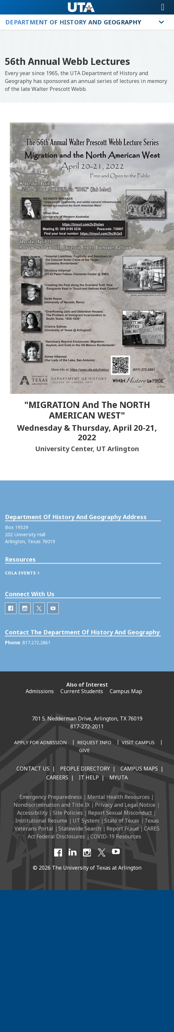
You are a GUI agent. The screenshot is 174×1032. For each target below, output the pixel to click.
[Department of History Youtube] (53, 619)
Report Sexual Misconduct (120, 812)
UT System (86, 820)
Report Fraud (122, 828)
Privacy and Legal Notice (125, 804)
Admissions (40, 691)
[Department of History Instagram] (25, 619)
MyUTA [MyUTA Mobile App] (118, 777)
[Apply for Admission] (40, 743)
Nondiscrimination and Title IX (51, 804)
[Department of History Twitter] (39, 619)
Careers (57, 777)
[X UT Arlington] (101, 852)
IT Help (89, 777)
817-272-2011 (87, 726)
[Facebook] (58, 852)
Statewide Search (79, 828)
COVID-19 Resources (115, 836)
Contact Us (33, 768)
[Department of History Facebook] (10, 619)
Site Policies (68, 812)
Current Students (81, 691)
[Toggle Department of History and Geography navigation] (161, 22)
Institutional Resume (41, 820)
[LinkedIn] (72, 852)
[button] (29, 584)
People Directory (85, 768)
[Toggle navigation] (163, 7)
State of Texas (121, 820)
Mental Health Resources (118, 797)
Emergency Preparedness (50, 797)
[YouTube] (116, 852)
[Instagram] (87, 852)
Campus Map (126, 691)
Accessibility (32, 812)
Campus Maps (139, 768)
